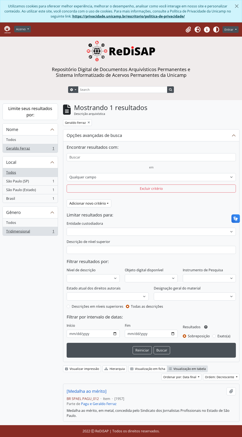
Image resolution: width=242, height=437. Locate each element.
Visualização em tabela (187, 369)
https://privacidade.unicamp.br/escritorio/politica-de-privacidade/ (128, 16)
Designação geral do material (177, 288)
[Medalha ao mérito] (87, 391)
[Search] (122, 89)
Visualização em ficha (147, 369)
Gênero (13, 212)
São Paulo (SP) (30, 182)
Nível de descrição (81, 270)
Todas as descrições (147, 306)
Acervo (21, 29)
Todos (11, 139)
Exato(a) (223, 336)
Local (11, 162)
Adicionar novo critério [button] (87, 203)
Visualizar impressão (82, 369)
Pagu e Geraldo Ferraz (99, 403)
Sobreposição (199, 336)
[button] (188, 29)
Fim (128, 325)
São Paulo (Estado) (30, 190)
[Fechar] (237, 6)
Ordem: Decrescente (220, 377)
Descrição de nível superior (88, 241)
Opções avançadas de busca (94, 135)
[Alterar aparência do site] (216, 29)
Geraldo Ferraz (30, 149)
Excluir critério (151, 188)
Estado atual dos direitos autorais (94, 288)
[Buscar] (151, 157)
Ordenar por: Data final (180, 377)
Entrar (229, 30)
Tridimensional (30, 232)
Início (71, 325)
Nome (12, 129)
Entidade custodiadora (85, 223)
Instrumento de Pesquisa (203, 270)
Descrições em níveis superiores (97, 306)
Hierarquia (114, 369)
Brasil (30, 199)
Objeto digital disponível (144, 270)
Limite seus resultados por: (30, 112)
